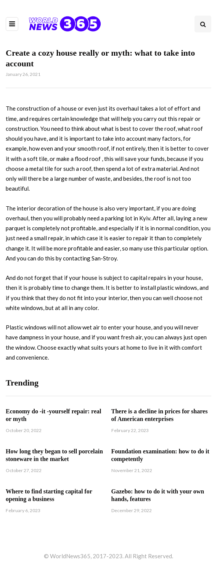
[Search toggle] (202, 24)
